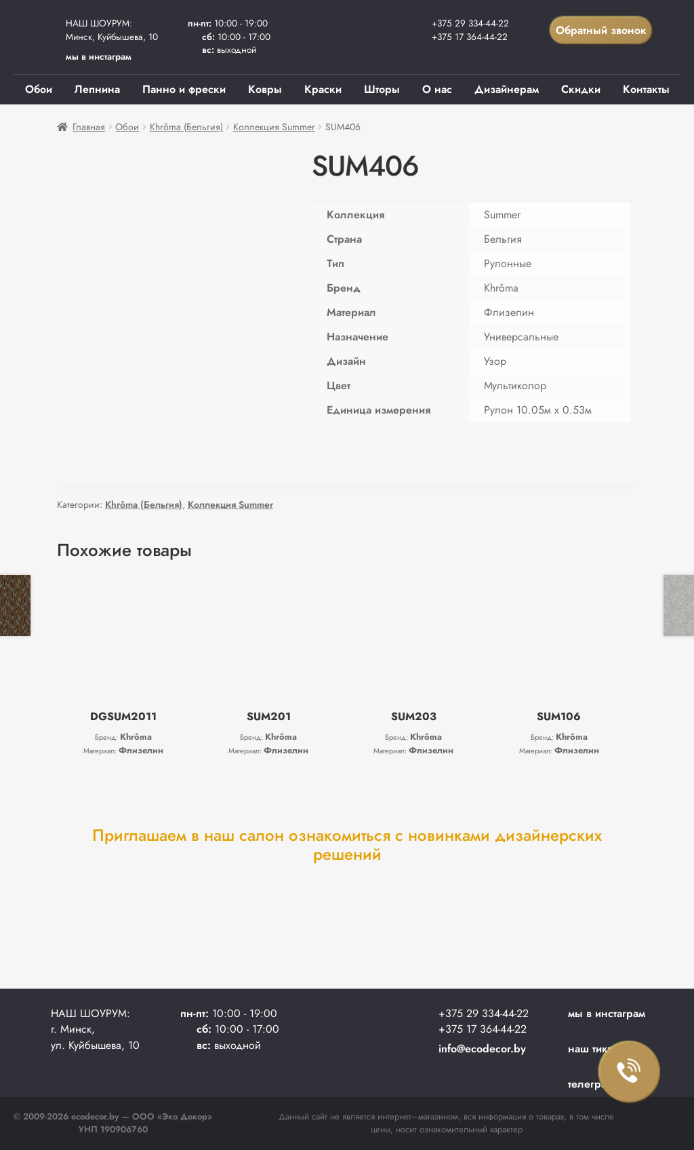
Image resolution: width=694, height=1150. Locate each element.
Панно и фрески (184, 89)
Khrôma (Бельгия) (186, 127)
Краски (323, 89)
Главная (89, 127)
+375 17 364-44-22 (470, 36)
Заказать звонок (629, 1072)
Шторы (382, 89)
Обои (38, 89)
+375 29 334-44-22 (470, 23)
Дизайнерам (506, 89)
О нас (437, 89)
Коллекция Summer (274, 127)
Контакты (646, 89)
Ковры (265, 89)
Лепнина (97, 89)
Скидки (580, 89)
